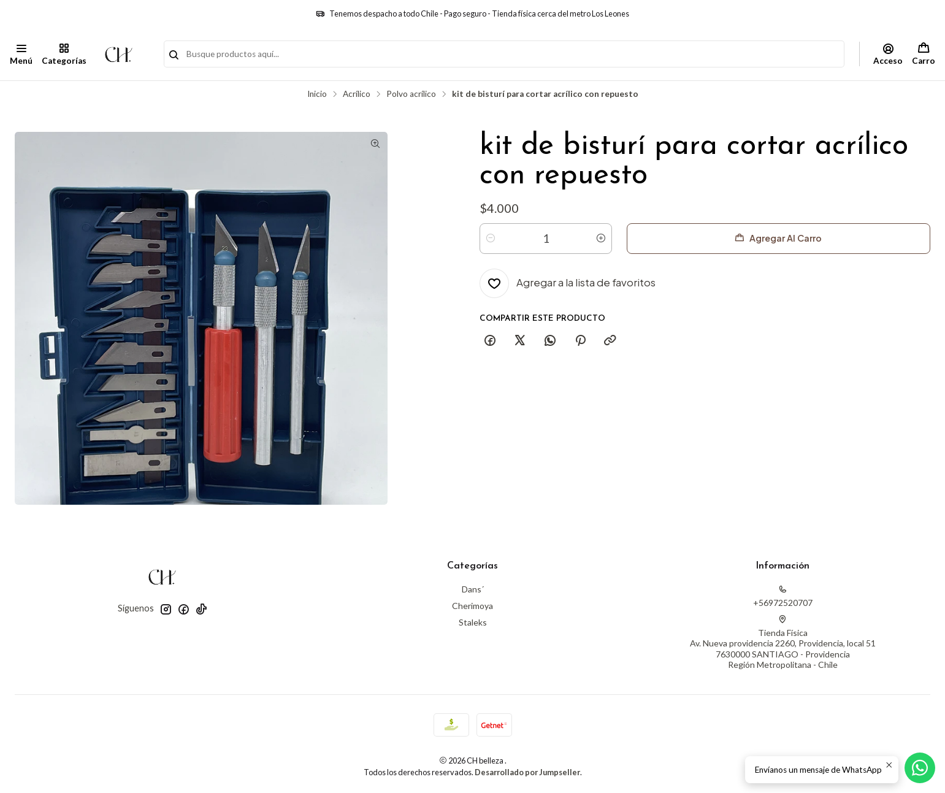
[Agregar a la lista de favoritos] (568, 283)
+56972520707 (783, 596)
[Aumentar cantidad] (601, 238)
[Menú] (21, 54)
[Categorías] (63, 54)
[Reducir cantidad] (490, 238)
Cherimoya (472, 605)
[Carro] (923, 54)
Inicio (317, 94)
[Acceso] (888, 54)
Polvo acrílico (411, 94)
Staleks (473, 622)
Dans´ (473, 589)
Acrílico (356, 94)
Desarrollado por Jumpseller (527, 772)
